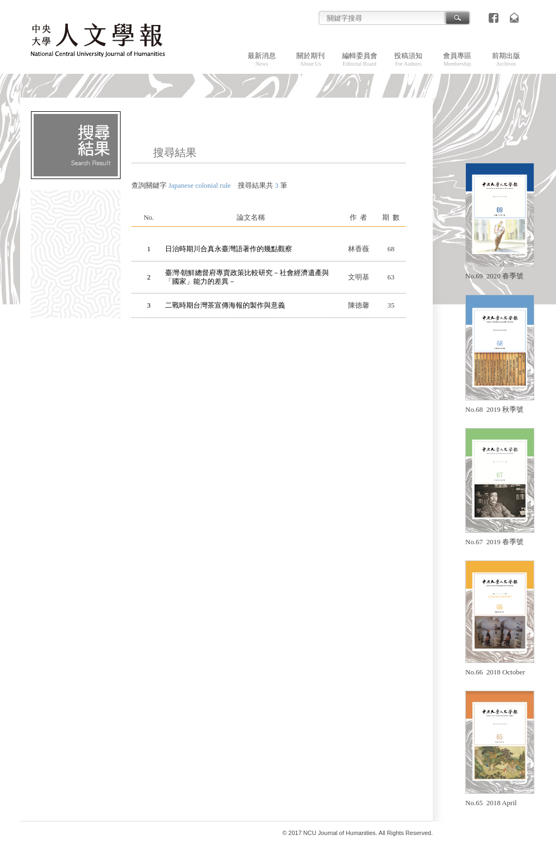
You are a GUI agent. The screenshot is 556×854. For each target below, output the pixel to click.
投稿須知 (408, 59)
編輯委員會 (359, 59)
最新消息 (262, 59)
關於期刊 (310, 59)
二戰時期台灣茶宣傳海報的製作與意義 (225, 305)
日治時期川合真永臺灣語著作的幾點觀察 (228, 249)
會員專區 (457, 59)
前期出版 (506, 59)
